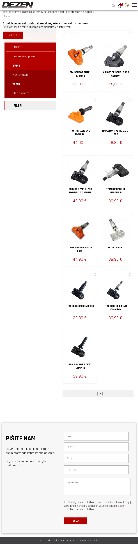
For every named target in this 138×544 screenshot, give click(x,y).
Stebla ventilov (21, 93)
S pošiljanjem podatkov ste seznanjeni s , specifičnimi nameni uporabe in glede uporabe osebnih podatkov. (98, 506)
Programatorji (20, 75)
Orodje (16, 47)
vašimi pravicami (108, 506)
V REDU (13, 35)
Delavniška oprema (24, 56)
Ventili (16, 84)
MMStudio (93, 540)
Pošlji (75, 521)
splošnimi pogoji (122, 502)
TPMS (16, 65)
